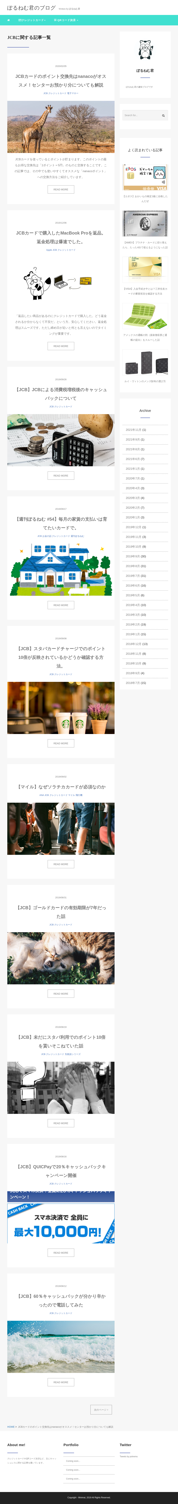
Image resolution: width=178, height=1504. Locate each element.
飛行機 (79, 795)
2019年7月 (133, 576)
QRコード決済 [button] (66, 20)
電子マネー (72, 93)
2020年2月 (133, 507)
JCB (45, 93)
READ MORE (61, 189)
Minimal (81, 1497)
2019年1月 (133, 634)
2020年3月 (133, 498)
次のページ (101, 1409)
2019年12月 (134, 527)
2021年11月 (134, 430)
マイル (71, 795)
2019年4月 (133, 605)
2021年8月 (133, 449)
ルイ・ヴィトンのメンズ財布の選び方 (145, 381)
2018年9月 (133, 673)
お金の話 (46, 536)
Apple (49, 250)
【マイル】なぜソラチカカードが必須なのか (61, 786)
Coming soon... (73, 1461)
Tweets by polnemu (129, 1456)
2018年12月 (134, 644)
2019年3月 (133, 614)
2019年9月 (133, 556)
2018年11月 (134, 653)
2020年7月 (133, 478)
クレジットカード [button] (32, 20)
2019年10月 (134, 546)
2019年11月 (134, 537)
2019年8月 (133, 566)
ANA (41, 795)
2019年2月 (133, 624)
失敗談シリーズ (73, 1054)
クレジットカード (57, 93)
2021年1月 (133, 468)
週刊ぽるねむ (77, 536)
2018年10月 (134, 663)
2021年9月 (133, 439)
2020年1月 (133, 517)
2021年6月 (133, 459)
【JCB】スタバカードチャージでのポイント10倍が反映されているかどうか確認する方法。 (61, 657)
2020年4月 (133, 488)
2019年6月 (133, 585)
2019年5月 (133, 595)
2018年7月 (133, 683)
